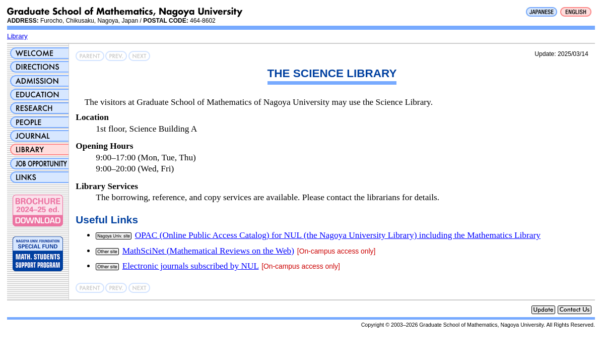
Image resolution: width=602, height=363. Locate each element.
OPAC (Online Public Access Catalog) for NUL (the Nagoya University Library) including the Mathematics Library (338, 235)
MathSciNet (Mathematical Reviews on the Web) (208, 251)
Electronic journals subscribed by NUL (190, 266)
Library (17, 36)
